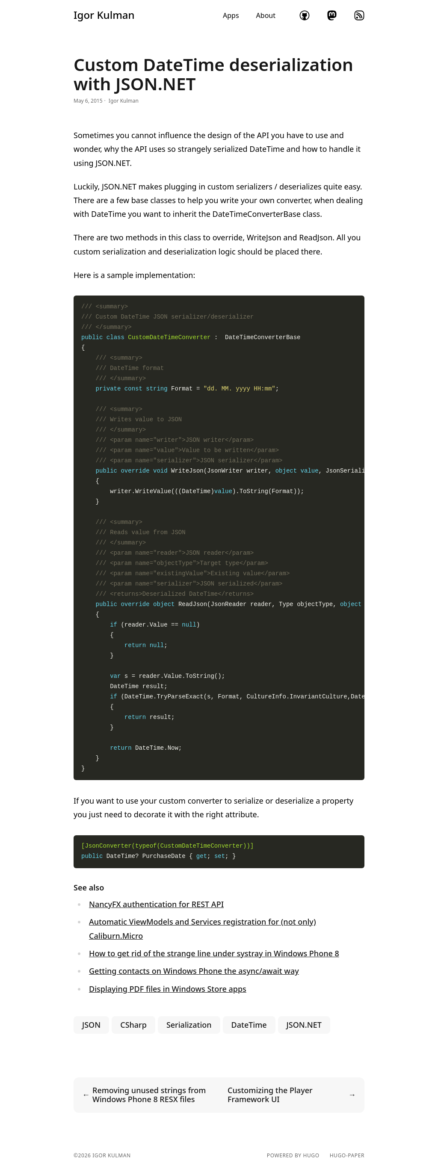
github (304, 15)
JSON (91, 1025)
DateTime (249, 1025)
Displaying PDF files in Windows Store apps (167, 989)
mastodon (332, 15)
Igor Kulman (104, 15)
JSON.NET (304, 1025)
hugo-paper (347, 1155)
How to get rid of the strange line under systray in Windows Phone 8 (214, 953)
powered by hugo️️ (293, 1155)
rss (359, 15)
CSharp (133, 1025)
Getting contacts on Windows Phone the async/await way (194, 971)
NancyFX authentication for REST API (156, 904)
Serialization (189, 1025)
